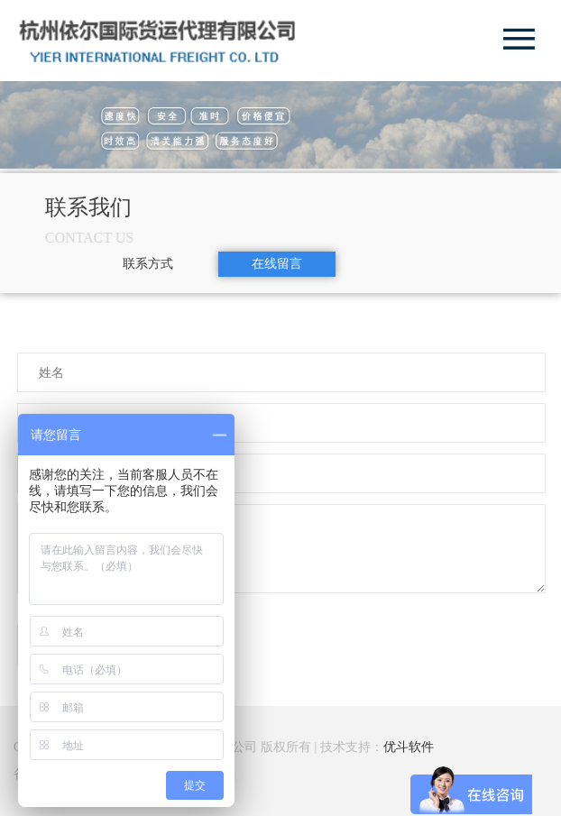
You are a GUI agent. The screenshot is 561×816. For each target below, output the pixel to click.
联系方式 (148, 263)
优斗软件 (408, 747)
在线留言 (277, 263)
